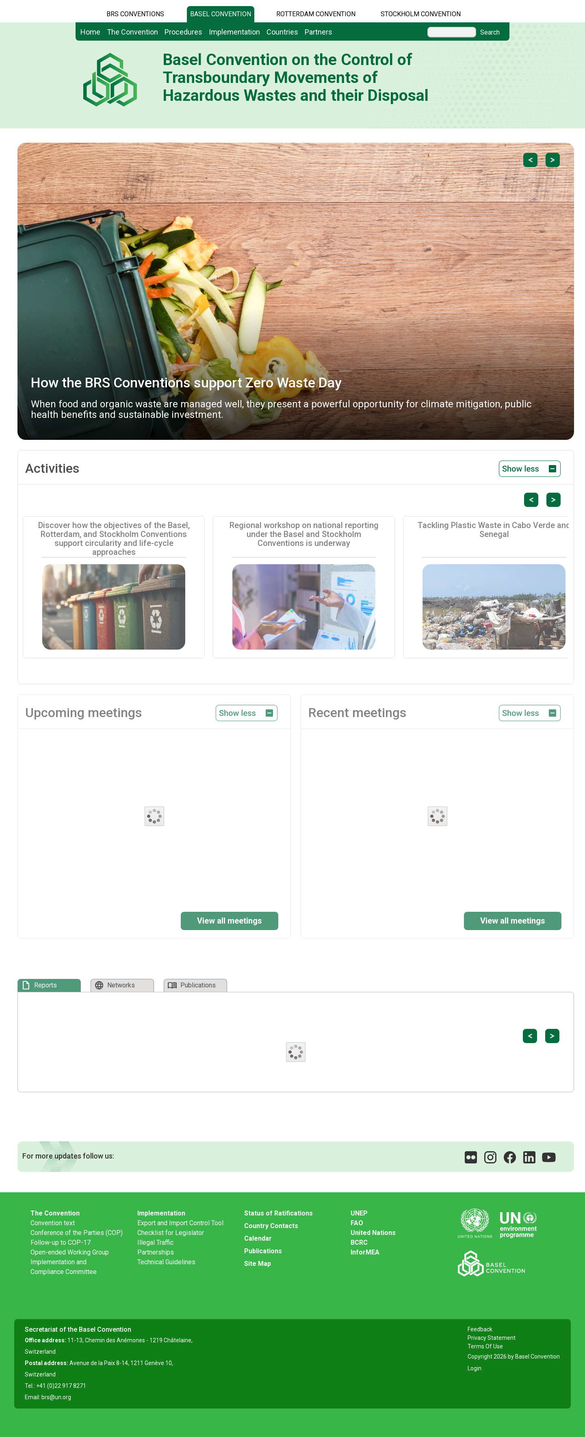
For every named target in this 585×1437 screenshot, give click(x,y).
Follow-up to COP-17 (60, 1242)
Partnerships (155, 1252)
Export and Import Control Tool (180, 1223)
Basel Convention (220, 14)
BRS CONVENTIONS (135, 14)
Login (474, 1368)
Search (490, 32)
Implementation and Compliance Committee (63, 1267)
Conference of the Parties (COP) (76, 1233)
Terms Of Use (485, 1346)
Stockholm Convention (421, 14)
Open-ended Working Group (69, 1252)
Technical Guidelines (166, 1262)
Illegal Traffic (155, 1242)
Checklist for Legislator (170, 1233)
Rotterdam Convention (315, 14)
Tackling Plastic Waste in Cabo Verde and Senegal (494, 530)
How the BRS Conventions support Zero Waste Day (186, 382)
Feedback (480, 1329)
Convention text (52, 1223)
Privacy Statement (492, 1338)
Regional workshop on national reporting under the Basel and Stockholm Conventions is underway (304, 534)
